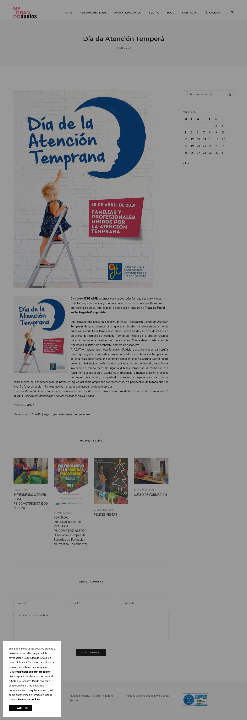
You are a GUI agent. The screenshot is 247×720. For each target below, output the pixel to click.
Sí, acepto (20, 708)
